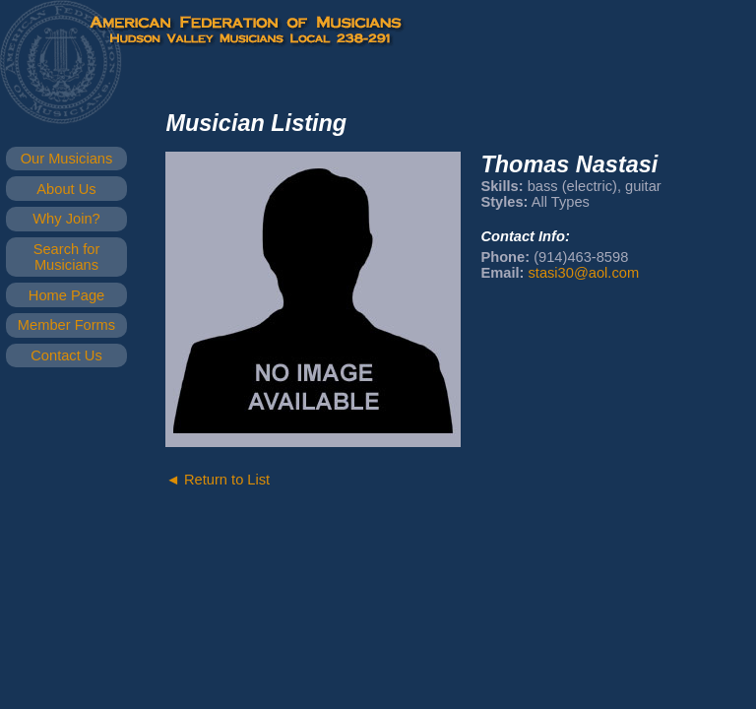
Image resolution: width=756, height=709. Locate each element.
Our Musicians (67, 158)
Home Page (66, 295)
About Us (65, 189)
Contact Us (66, 355)
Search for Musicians (66, 257)
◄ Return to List (217, 479)
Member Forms (66, 325)
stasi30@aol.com (583, 273)
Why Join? (65, 218)
